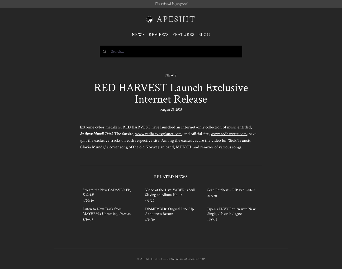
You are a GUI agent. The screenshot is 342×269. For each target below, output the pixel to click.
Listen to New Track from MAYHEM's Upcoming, (107, 211)
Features (183, 34)
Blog (204, 34)
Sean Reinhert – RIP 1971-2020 (231, 190)
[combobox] (171, 51)
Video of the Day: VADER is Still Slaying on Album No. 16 (170, 192)
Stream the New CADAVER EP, (107, 192)
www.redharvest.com (229, 134)
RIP (202, 259)
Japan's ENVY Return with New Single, (231, 211)
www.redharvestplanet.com (158, 134)
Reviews (159, 34)
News (138, 34)
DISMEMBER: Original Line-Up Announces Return (169, 211)
